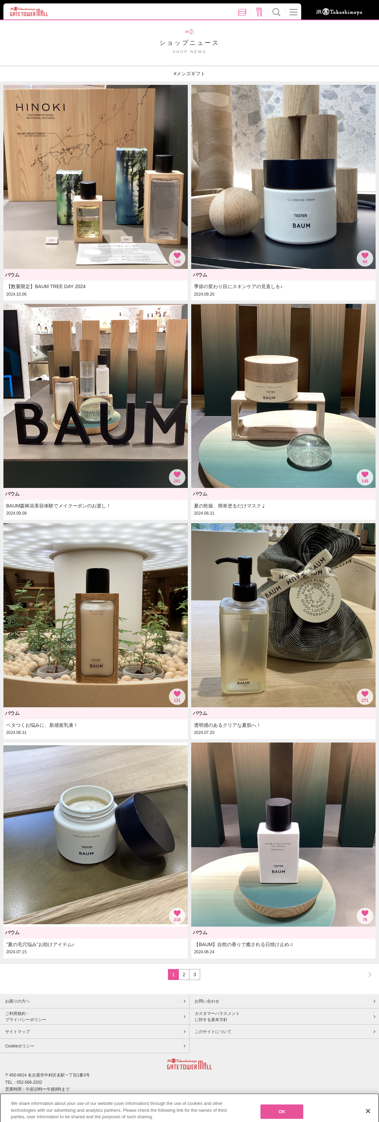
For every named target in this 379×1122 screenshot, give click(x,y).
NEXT (366, 974)
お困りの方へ (17, 1001)
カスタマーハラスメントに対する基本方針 (217, 1016)
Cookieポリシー (19, 1046)
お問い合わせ (207, 1001)
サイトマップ (17, 1031)
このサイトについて (213, 1031)
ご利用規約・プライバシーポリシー (25, 1016)
